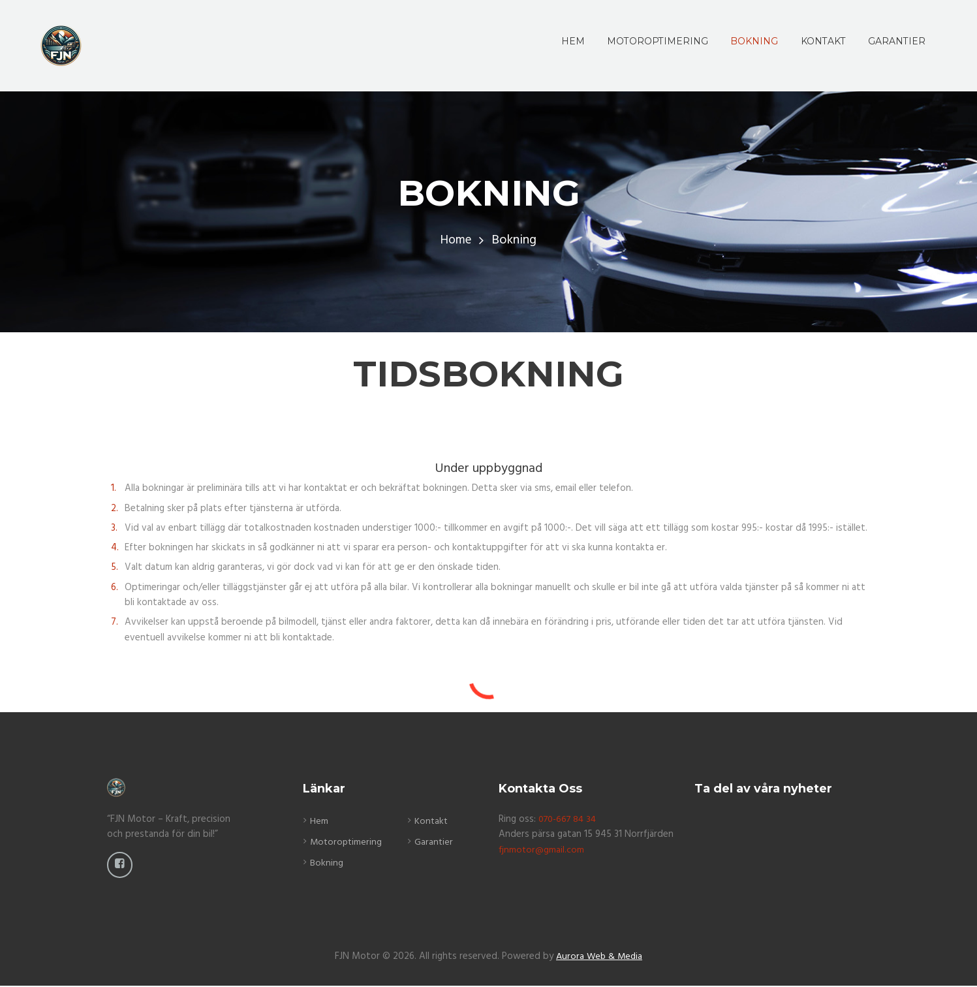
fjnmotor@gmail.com (542, 850)
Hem (319, 821)
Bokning (327, 863)
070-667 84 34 (570, 819)
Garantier (435, 842)
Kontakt (433, 821)
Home (456, 240)
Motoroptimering (347, 842)
